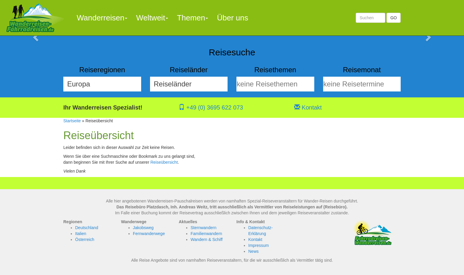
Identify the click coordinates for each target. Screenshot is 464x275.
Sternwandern (203, 227)
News (253, 251)
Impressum (258, 245)
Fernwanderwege (149, 233)
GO (393, 17)
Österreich (84, 239)
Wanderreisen (102, 17)
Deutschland (86, 227)
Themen (192, 17)
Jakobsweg (143, 227)
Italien (80, 233)
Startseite (72, 120)
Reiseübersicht (164, 162)
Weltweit (152, 17)
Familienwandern (206, 233)
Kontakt (308, 107)
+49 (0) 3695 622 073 (211, 107)
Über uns (232, 17)
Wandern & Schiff (207, 239)
